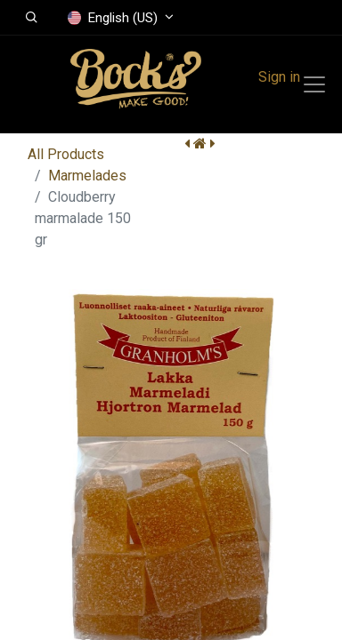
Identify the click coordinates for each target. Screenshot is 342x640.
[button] (31, 18)
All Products (66, 154)
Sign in (279, 76)
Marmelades (87, 175)
